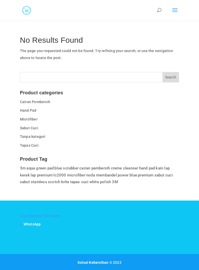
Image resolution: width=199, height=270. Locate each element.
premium (145, 175)
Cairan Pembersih (35, 102)
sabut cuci (163, 175)
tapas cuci (79, 182)
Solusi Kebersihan (92, 262)
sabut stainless (33, 182)
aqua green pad (40, 168)
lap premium (42, 175)
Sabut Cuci (29, 128)
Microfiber (29, 119)
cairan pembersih (94, 168)
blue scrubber (66, 168)
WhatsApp (32, 224)
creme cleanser (124, 168)
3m (23, 168)
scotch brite (58, 182)
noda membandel (101, 175)
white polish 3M (103, 182)
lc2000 (59, 175)
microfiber (76, 175)
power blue (127, 175)
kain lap (163, 168)
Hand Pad (28, 110)
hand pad (147, 168)
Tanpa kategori (33, 136)
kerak (25, 175)
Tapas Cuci (29, 145)
